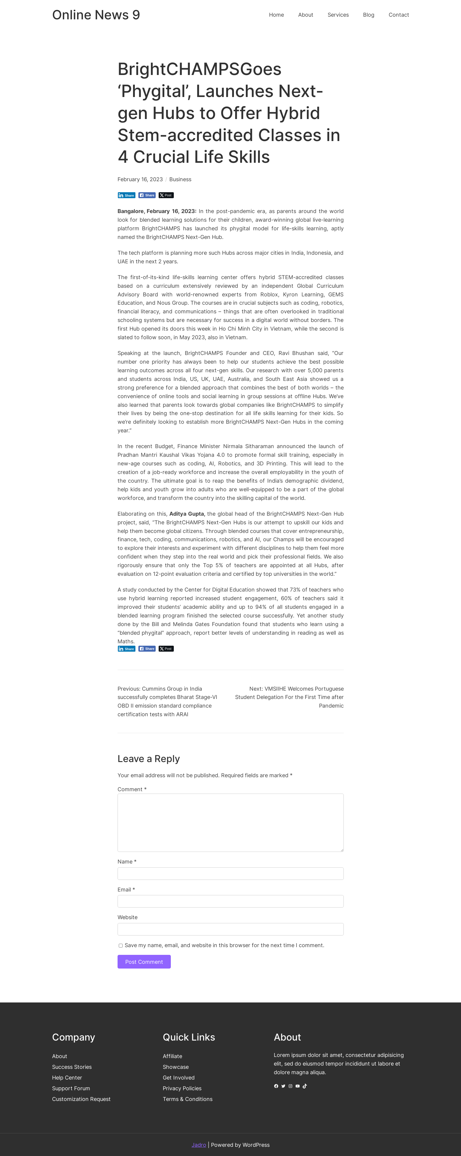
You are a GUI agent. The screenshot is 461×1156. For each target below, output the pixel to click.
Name (127, 861)
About (59, 1056)
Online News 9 (96, 14)
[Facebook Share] (147, 195)
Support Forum (71, 1088)
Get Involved (179, 1077)
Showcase (176, 1066)
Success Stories (72, 1066)
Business (180, 179)
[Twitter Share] (166, 195)
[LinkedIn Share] (127, 195)
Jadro (199, 1144)
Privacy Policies (182, 1088)
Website (127, 917)
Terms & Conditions (187, 1099)
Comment (132, 789)
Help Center (67, 1077)
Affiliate (172, 1056)
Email (126, 889)
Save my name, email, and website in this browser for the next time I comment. (224, 945)
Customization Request (81, 1099)
